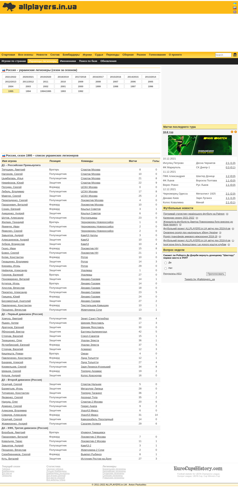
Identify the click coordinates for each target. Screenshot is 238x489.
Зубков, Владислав (13, 244)
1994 (28, 91)
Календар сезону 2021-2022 (178, 217)
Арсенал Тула (89, 397)
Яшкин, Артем (10, 322)
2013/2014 (150, 76)
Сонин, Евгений (11, 208)
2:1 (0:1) (230, 202)
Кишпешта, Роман (12, 353)
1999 (98, 86)
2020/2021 (28, 76)
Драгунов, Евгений (13, 327)
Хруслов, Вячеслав (13, 287)
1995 (10, 91)
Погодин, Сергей (12, 187)
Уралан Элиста (90, 340)
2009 (80, 81)
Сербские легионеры (113, 475)
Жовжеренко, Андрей (14, 423)
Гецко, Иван (9, 248)
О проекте (175, 54)
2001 (63, 86)
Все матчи (7, 473)
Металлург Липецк (92, 388)
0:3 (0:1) (230, 167)
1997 (133, 86)
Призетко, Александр (14, 292)
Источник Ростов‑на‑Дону (96, 458)
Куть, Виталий (10, 458)
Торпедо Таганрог (91, 392)
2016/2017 (98, 76)
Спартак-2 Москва (92, 401)
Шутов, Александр (13, 217)
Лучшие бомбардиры (56, 471)
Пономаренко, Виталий (15, 279)
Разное (141, 54)
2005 (150, 81)
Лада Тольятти (90, 357)
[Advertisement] (164, 26)
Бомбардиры (71, 54)
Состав (55, 54)
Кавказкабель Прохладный (97, 419)
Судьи (99, 54)
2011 (45, 81)
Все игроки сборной (55, 475)
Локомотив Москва (92, 200)
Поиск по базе (88, 61)
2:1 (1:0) (230, 162)
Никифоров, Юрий (13, 182)
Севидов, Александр (14, 414)
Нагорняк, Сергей (12, 173)
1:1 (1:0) (230, 198)
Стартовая (8, 54)
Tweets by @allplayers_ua (200, 279)
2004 (10, 86)
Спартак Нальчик (91, 384)
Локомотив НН (89, 248)
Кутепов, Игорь (11, 283)
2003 (28, 86)
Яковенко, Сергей (12, 397)
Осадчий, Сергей (12, 384)
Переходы (112, 54)
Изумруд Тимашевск (93, 432)
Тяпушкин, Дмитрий (13, 169)
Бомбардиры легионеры (58, 473)
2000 (80, 86)
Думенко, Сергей (12, 406)
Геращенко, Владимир (15, 261)
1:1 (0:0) (230, 180)
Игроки (87, 54)
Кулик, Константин (13, 257)
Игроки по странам (14, 61)
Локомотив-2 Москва (93, 436)
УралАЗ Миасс (89, 410)
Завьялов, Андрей (13, 235)
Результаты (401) (172, 273)
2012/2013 (10, 81)
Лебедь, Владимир (13, 191)
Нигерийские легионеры (114, 471)
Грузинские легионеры (113, 473)
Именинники (68, 61)
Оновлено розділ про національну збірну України (190, 232)
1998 (115, 86)
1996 (150, 86)
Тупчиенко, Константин (15, 392)
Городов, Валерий (12, 274)
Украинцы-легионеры (43, 61)
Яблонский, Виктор (13, 331)
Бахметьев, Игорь (12, 388)
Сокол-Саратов (90, 335)
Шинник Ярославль (92, 322)
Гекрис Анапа (89, 406)
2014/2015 (133, 76)
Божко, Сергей (10, 252)
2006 (133, 81)
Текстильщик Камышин (95, 305)
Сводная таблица (54, 469)
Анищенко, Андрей (13, 213)
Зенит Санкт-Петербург (95, 318)
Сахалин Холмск (91, 423)
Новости (41, 54)
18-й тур (168, 132)
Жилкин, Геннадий (13, 222)
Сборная (128, 54)
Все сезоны (25, 54)
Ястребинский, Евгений (16, 344)
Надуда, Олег (10, 401)
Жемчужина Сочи (91, 309)
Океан (84, 353)
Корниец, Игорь (11, 265)
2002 (45, 86)
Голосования (157, 54)
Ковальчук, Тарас (12, 441)
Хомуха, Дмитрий (12, 318)
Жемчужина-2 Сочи (92, 449)
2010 (63, 81)
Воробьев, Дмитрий (13, 432)
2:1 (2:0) (230, 193)
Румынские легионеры (113, 478)
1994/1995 (45, 91)
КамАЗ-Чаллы (89, 235)
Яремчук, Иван (10, 226)
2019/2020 (45, 76)
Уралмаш (86, 270)
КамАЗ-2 (86, 445)
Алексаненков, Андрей (15, 239)
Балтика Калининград (94, 331)
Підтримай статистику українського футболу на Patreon (194, 213)
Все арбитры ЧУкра (55, 480)
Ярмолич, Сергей (12, 230)
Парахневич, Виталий (15, 204)
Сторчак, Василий (12, 335)
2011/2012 (28, 81)
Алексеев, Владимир (14, 410)
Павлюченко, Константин (17, 305)
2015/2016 (115, 76)
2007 (115, 81)
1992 (80, 91)
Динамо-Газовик (90, 279)
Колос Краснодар (91, 375)
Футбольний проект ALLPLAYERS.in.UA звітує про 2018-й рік (196, 240)
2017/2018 (80, 76)
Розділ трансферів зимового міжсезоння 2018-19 (190, 236)
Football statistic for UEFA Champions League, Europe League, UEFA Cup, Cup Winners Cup (199, 474)
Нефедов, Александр (14, 270)
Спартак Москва (90, 169)
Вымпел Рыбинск (91, 454)
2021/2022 (10, 76)
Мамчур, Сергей (11, 195)
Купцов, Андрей (11, 375)
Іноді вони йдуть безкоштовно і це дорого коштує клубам (194, 244)
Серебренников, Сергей (16, 454)
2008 (98, 81)
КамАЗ (85, 239)
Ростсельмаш (89, 217)
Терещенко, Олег (12, 340)
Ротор (84, 257)
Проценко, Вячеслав (14, 309)
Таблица (6, 469)
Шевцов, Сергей (11, 371)
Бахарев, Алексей (12, 362)
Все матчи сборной (55, 478)
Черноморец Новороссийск (97, 222)
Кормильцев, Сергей (14, 366)
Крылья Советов (91, 208)
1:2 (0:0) (230, 176)
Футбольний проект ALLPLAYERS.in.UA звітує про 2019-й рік (196, 228)
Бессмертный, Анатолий (16, 300)
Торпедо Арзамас (91, 371)
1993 (63, 91)
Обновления (108, 61)
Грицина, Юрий (11, 296)
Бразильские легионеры (114, 469)
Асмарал (86, 349)
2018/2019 (63, 76)
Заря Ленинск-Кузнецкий (96, 366)
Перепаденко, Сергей (14, 200)
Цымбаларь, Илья (12, 178)
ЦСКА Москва (89, 187)
